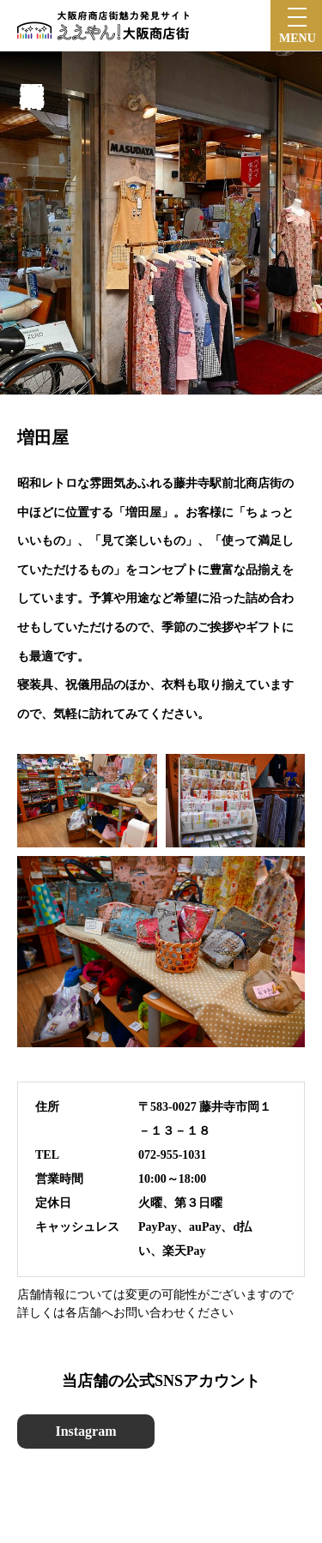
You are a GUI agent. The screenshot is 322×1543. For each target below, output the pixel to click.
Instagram (85, 1431)
